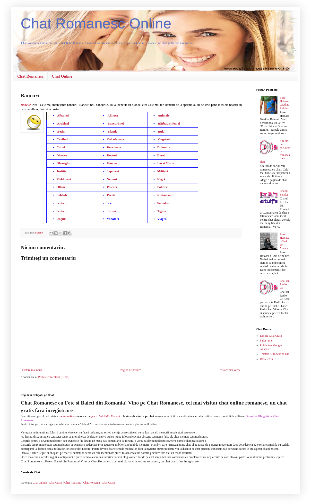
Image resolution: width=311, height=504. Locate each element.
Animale (164, 115)
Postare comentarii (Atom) (53, 377)
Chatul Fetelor (284, 192)
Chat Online (62, 76)
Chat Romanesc (30, 76)
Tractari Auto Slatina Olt (274, 354)
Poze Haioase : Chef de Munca (284, 241)
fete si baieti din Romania (106, 416)
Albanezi (63, 115)
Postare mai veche (230, 370)
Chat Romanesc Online (96, 23)
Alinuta (112, 115)
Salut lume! (267, 340)
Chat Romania (72, 482)
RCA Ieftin (266, 359)
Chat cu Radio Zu (284, 284)
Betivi (61, 131)
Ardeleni (63, 123)
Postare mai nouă (32, 370)
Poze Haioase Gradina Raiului (284, 103)
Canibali (62, 139)
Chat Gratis (55, 482)
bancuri (39, 232)
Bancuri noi (117, 123)
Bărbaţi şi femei (169, 123)
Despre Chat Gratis (271, 335)
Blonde (112, 131)
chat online (68, 416)
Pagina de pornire (130, 370)
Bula (161, 131)
